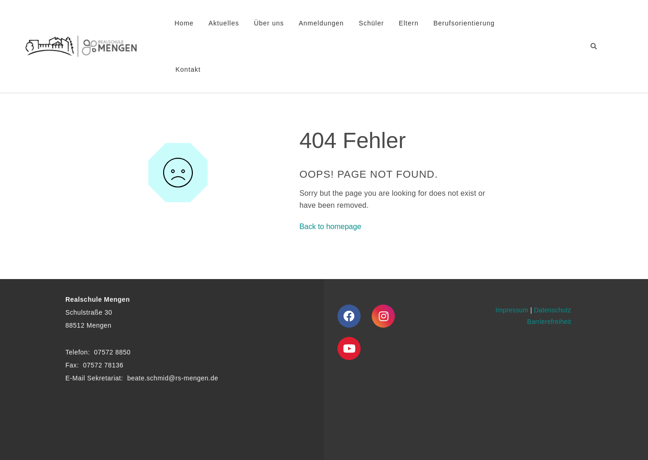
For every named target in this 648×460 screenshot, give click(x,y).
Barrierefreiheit (549, 321)
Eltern (409, 23)
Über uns (269, 23)
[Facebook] (349, 316)
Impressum (512, 310)
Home (184, 23)
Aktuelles (224, 23)
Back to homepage (330, 226)
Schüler (371, 23)
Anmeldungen (321, 23)
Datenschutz (552, 310)
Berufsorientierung (464, 23)
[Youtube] (349, 348)
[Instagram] (383, 316)
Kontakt (188, 69)
